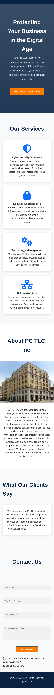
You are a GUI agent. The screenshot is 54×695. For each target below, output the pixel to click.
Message (27, 622)
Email (27, 595)
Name (27, 581)
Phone (27, 609)
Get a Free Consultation (27, 91)
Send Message (27, 649)
